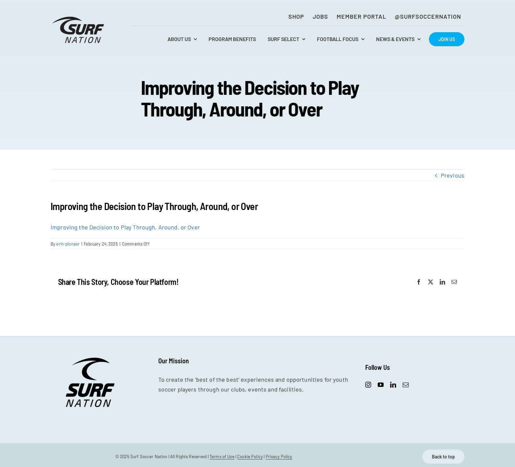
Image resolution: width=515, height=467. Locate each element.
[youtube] (381, 385)
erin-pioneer (68, 243)
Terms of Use (222, 456)
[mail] (406, 385)
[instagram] (368, 385)
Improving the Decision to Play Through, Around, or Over (125, 227)
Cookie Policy (250, 456)
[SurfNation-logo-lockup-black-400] (79, 18)
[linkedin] (393, 385)
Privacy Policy (279, 456)
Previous (452, 175)
